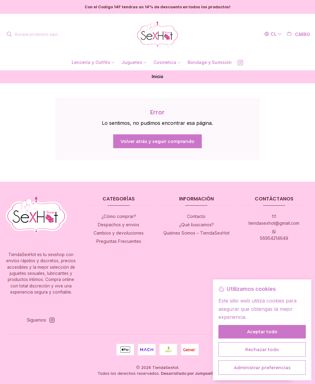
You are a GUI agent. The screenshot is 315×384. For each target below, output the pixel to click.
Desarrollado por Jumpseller (189, 373)
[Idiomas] (273, 34)
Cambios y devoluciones (119, 233)
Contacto (196, 216)
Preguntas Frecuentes (118, 241)
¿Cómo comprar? (119, 216)
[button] (93, 62)
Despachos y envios (118, 224)
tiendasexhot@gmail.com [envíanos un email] (274, 220)
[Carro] (298, 34)
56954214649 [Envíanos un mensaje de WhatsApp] (274, 235)
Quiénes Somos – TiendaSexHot (196, 233)
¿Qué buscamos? (196, 224)
